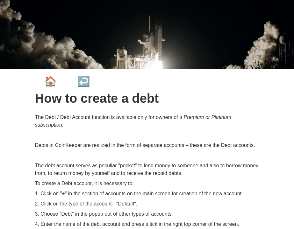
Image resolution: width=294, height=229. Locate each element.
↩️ (83, 81)
